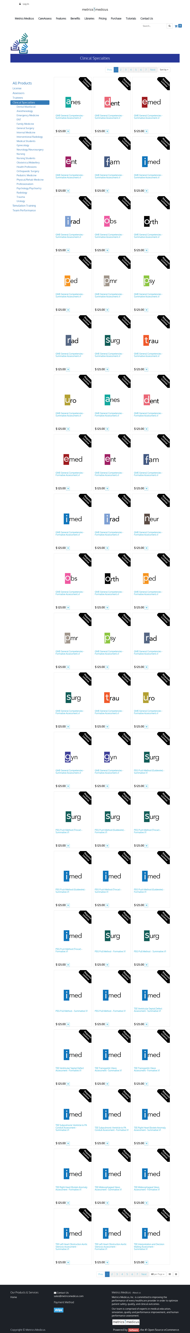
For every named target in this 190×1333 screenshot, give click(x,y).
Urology (21, 201)
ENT (19, 119)
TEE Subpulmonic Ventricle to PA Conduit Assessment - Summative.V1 (71, 1127)
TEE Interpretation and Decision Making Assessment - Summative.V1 (149, 1247)
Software (133, 1330)
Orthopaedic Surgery (28, 171)
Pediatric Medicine (27, 175)
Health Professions (27, 166)
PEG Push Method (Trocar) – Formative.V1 (147, 831)
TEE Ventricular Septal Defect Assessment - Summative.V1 (148, 1010)
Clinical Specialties (24, 102)
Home (13, 1297)
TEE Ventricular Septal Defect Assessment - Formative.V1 (70, 1069)
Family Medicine (25, 123)
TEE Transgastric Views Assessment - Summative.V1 (108, 1069)
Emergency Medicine (28, 115)
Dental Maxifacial (26, 106)
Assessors (18, 93)
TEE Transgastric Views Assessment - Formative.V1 (147, 1069)
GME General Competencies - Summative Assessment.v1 (70, 117)
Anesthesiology (25, 111)
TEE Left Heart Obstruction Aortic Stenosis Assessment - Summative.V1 (71, 1247)
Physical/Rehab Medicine (30, 179)
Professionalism (25, 183)
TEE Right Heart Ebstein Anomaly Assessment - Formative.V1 (71, 1188)
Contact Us (63, 1292)
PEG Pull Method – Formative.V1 (110, 951)
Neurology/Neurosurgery (30, 149)
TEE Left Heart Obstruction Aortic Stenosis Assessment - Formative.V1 (110, 1247)
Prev (109, 69)
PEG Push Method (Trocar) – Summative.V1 (69, 831)
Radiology (22, 192)
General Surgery (25, 128)
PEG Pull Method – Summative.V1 (150, 951)
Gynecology (23, 145)
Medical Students (26, 141)
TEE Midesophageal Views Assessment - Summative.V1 (108, 1188)
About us (137, 1292)
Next (152, 69)
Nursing (21, 153)
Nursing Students (26, 158)
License (17, 88)
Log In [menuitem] (25, 4)
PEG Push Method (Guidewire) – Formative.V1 (110, 831)
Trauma (21, 196)
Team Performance (24, 210)
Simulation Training (24, 205)
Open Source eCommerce (163, 1329)
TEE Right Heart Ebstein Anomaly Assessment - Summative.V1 (150, 1129)
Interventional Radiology (30, 136)
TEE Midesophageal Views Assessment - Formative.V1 (147, 1188)
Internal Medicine (26, 132)
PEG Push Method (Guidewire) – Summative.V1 (149, 771)
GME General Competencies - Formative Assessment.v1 (109, 414)
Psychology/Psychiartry (29, 188)
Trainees (18, 97)
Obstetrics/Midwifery (28, 162)
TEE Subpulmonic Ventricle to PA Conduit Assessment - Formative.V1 (111, 1129)
